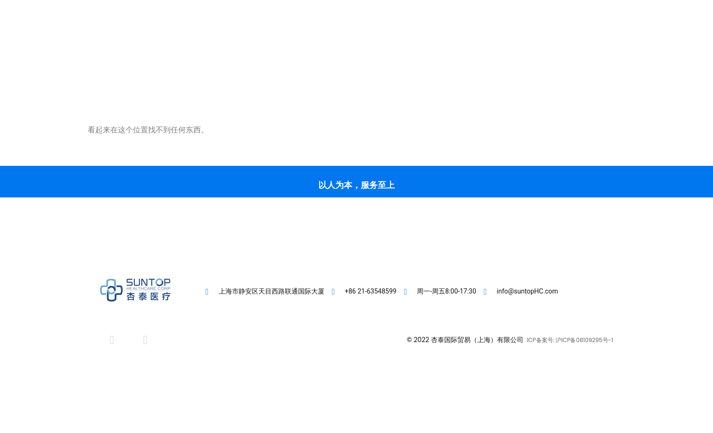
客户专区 (328, 42)
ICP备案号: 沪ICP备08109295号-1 (570, 340)
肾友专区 (438, 42)
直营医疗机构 (383, 42)
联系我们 (485, 42)
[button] (578, 43)
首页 (288, 42)
